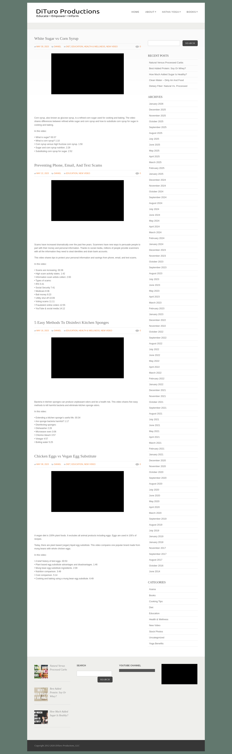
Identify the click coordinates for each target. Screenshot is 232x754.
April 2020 (154, 507)
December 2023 (157, 250)
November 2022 (157, 326)
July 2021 (154, 419)
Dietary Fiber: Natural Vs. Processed (168, 86)
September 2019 (157, 518)
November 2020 (157, 466)
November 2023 (157, 255)
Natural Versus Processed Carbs (166, 62)
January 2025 (156, 174)
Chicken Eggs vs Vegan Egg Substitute (65, 456)
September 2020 (157, 478)
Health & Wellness (94, 46)
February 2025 (156, 168)
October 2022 (156, 331)
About (150, 12)
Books (192, 12)
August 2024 (155, 203)
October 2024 (156, 191)
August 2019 (155, 524)
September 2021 (157, 407)
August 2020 (155, 483)
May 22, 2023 (42, 173)
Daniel (57, 46)
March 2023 (155, 302)
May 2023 (154, 290)
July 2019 (154, 530)
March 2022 (155, 372)
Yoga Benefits (156, 643)
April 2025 (154, 156)
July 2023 (154, 279)
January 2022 (156, 384)
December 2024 (157, 180)
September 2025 (157, 127)
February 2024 (156, 238)
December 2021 (157, 390)
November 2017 (157, 548)
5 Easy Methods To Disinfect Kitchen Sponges (71, 322)
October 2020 (156, 472)
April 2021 (154, 437)
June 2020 (154, 495)
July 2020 (154, 489)
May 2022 (154, 361)
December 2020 (157, 460)
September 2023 (157, 267)
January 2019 (156, 536)
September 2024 (157, 197)
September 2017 (157, 554)
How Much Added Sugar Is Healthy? (168, 74)
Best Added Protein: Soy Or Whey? (167, 68)
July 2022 (154, 349)
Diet (68, 46)
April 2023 (154, 296)
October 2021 (156, 402)
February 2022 (156, 378)
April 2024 (154, 226)
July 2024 (154, 209)
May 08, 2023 (42, 464)
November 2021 (157, 396)
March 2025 (155, 162)
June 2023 (154, 285)
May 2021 (154, 431)
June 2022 (154, 355)
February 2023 (156, 308)
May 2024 (154, 220)
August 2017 (155, 559)
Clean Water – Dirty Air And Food (166, 80)
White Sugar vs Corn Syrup (56, 38)
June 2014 (154, 571)
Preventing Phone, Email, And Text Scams (68, 165)
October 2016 (156, 565)
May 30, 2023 (42, 46)
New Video (112, 46)
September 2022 (157, 337)
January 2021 (156, 454)
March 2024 (155, 232)
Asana (152, 589)
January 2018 (156, 542)
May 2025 (154, 150)
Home (135, 12)
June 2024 (154, 215)
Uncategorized (156, 637)
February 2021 (156, 448)
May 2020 (154, 501)
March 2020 (155, 513)
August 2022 (155, 343)
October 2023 (156, 261)
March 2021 (155, 442)
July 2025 (154, 138)
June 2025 (154, 144)
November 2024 (157, 185)
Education (77, 46)
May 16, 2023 (42, 330)
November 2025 (157, 115)
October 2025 (156, 121)
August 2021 (155, 413)
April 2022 (154, 367)
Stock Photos (156, 631)
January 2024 (156, 244)
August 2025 (155, 133)
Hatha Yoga (171, 12)
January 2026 (156, 103)
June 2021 (154, 425)
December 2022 (157, 320)
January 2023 (156, 314)
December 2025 (157, 109)
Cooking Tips (156, 601)
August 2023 (155, 273)
